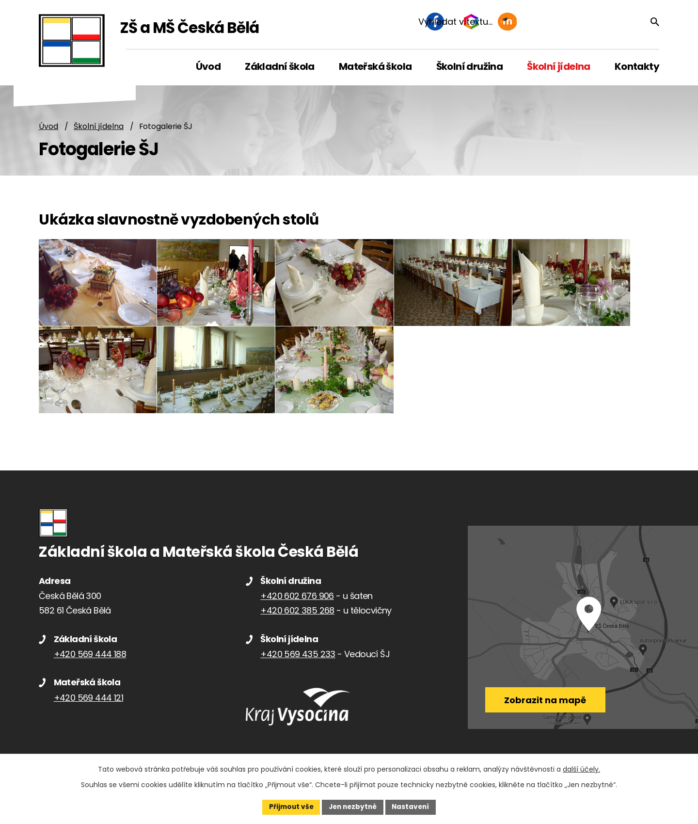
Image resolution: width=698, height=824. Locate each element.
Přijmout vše (289, 806)
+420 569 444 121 (88, 705)
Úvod (48, 126)
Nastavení (413, 806)
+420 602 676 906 (296, 603)
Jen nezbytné (352, 806)
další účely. (581, 769)
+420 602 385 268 (297, 618)
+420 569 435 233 (297, 661)
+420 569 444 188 (90, 661)
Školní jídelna (99, 126)
